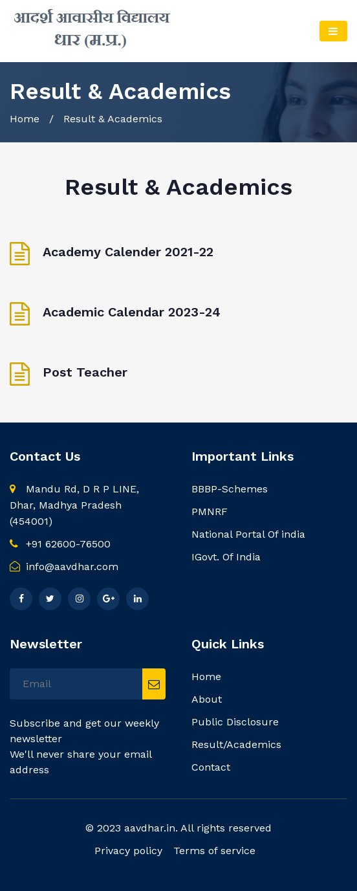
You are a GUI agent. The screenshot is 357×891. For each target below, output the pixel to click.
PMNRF (209, 511)
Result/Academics (236, 744)
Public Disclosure (235, 722)
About (206, 699)
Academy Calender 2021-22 (128, 251)
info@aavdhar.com (64, 566)
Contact (210, 767)
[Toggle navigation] (333, 31)
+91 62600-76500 (60, 544)
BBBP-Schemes (229, 489)
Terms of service (214, 850)
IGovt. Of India (226, 557)
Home (24, 119)
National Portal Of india (248, 534)
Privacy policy (128, 850)
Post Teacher (85, 372)
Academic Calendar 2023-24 (132, 312)
